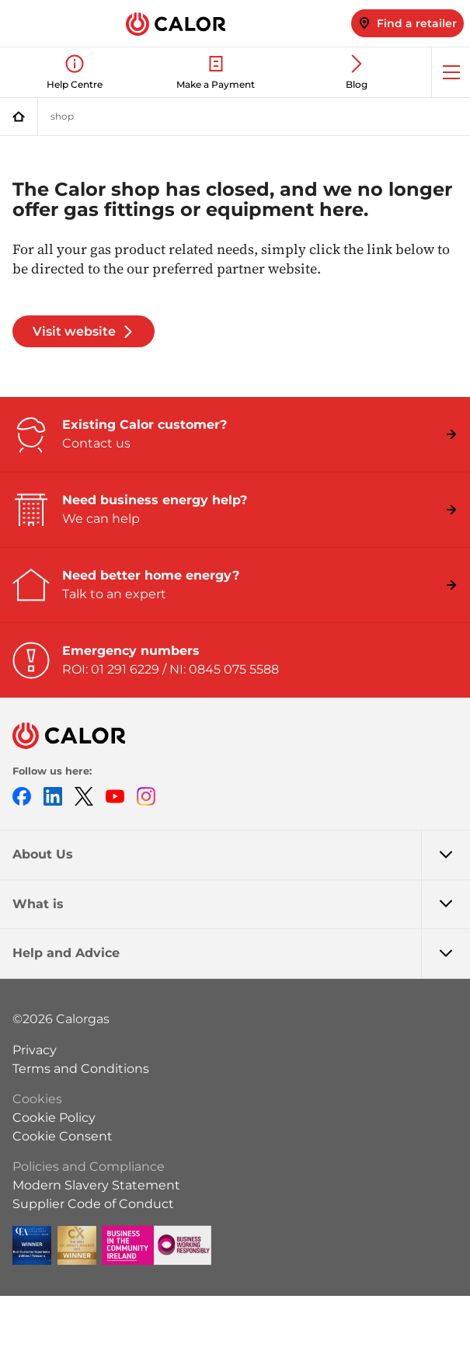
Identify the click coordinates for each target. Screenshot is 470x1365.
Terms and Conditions (80, 1068)
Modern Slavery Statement (96, 1185)
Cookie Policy (54, 1117)
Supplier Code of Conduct (93, 1203)
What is (241, 904)
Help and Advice (241, 953)
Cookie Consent (62, 1136)
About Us (241, 854)
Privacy (34, 1050)
